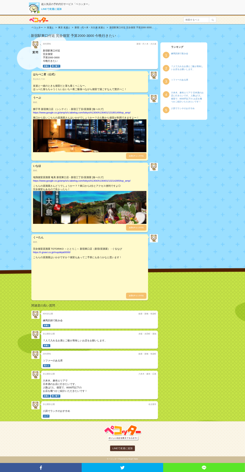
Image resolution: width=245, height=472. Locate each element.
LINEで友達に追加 (51, 9)
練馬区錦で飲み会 (179, 53)
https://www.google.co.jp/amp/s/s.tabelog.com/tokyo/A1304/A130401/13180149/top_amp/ (82, 112)
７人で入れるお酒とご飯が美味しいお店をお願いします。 (187, 68)
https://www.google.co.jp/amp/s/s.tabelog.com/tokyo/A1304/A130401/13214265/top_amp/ (82, 180)
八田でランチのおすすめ (183, 108)
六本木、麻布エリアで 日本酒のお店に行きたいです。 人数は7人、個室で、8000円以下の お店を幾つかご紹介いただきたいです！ (187, 97)
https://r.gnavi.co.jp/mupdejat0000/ (51, 252)
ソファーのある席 (179, 80)
